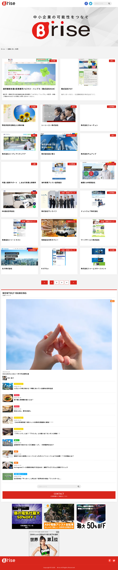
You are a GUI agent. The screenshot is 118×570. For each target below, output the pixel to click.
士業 (34, 164)
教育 (112, 301)
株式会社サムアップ (88, 154)
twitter (90, 3)
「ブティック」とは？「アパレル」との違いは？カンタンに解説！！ (37, 433)
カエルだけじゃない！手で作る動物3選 (16, 374)
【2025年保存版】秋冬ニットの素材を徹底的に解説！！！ (34, 422)
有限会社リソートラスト (11, 240)
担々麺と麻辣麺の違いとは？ (23, 400)
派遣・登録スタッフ (68, 193)
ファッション (19, 384)
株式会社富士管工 (48, 154)
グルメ (17, 395)
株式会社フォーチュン (89, 125)
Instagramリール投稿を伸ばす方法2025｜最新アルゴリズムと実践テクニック (41, 467)
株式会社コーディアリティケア (14, 154)
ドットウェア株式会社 (89, 211)
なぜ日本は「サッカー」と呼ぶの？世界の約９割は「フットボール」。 (38, 479)
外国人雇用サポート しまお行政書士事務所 (19, 182)
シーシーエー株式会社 (49, 125)
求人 (111, 61)
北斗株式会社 (7, 268)
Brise (3, 49)
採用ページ (71, 135)
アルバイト (110, 164)
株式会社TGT (67, 88)
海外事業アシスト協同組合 (51, 182)
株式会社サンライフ (49, 211)
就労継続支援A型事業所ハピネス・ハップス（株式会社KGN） (29, 88)
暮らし (17, 440)
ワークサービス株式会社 (90, 240)
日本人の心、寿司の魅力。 (23, 411)
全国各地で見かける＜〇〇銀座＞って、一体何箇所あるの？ (34, 445)
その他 (53, 61)
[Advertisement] (76, 543)
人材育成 (111, 107)
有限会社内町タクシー (49, 240)
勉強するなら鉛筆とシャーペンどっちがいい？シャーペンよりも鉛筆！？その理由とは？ (44, 456)
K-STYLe (45, 268)
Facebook (86, 3)
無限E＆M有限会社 (88, 182)
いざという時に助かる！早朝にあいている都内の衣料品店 (33, 388)
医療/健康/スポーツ (20, 474)
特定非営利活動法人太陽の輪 (13, 125)
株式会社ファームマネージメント (93, 268)
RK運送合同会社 (8, 211)
